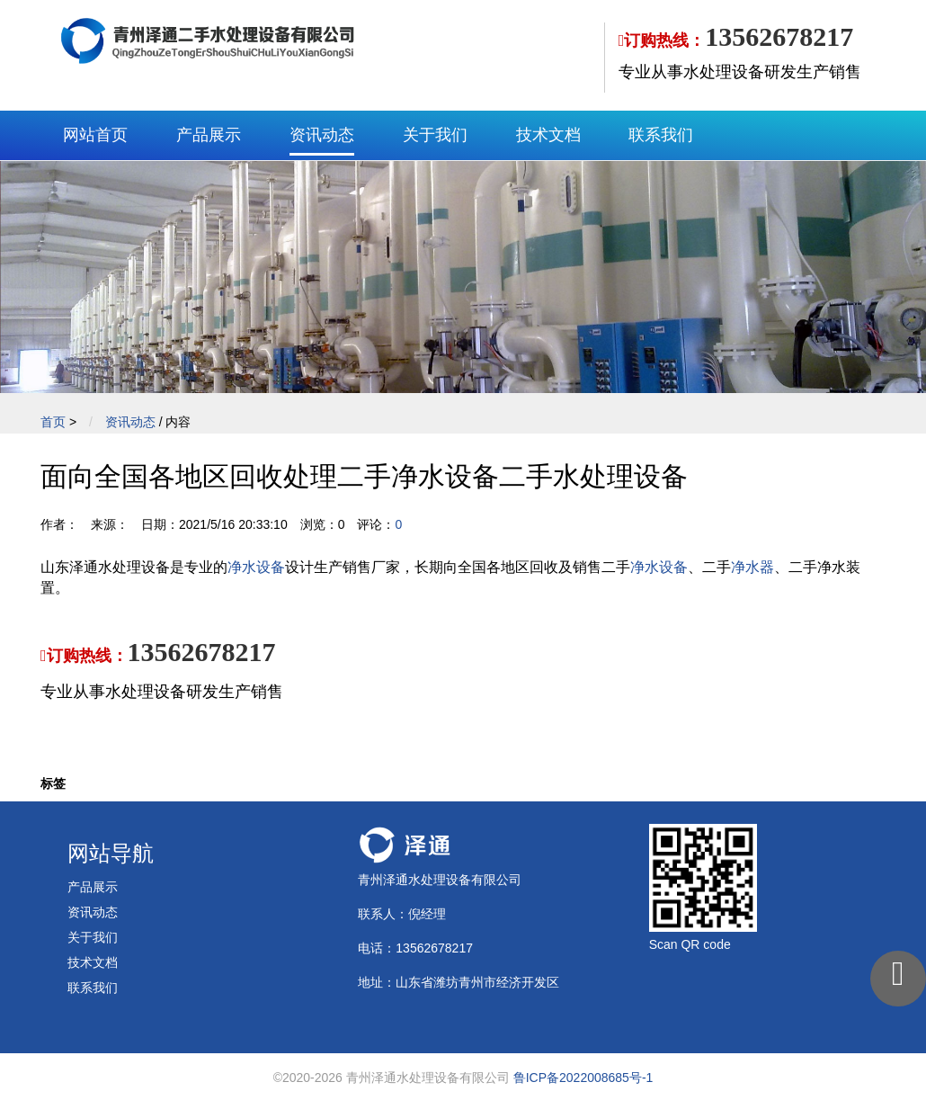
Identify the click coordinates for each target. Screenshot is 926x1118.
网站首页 (95, 135)
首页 (53, 422)
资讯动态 (321, 135)
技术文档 (548, 135)
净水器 (752, 567)
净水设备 (256, 567)
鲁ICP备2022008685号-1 (583, 1077)
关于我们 (435, 135)
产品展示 (208, 135)
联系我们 (660, 135)
